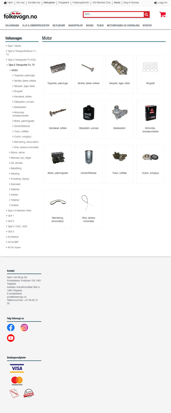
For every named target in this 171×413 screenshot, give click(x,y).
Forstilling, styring (20, 179)
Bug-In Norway (131, 3)
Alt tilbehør (13, 237)
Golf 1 (11, 216)
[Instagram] (27, 328)
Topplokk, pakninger (24, 76)
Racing (89, 26)
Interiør (14, 195)
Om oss (21, 3)
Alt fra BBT (13, 242)
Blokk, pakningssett (24, 121)
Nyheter (147, 26)
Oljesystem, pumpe (24, 102)
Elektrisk (15, 189)
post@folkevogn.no (17, 297)
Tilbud (100, 26)
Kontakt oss (34, 3)
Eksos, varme (18, 153)
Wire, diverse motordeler (26, 147)
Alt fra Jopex (14, 248)
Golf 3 (11, 232)
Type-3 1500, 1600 (17, 227)
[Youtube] (13, 338)
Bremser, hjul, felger (21, 158)
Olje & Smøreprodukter (35, 26)
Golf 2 (11, 221)
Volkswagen (12, 26)
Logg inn (162, 3)
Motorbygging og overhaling (123, 26)
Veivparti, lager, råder (24, 86)
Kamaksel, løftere (23, 97)
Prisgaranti (63, 3)
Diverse (14, 205)
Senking (15, 174)
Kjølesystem (20, 107)
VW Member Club (102, 3)
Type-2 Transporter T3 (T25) (22, 60)
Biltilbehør (59, 26)
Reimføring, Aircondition (26, 142)
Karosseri (15, 184)
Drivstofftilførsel (22, 126)
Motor (15, 70)
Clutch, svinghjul (22, 137)
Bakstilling (16, 168)
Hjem (10, 3)
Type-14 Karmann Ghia (19, 211)
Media (117, 3)
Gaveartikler (75, 26)
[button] (161, 11)
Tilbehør (15, 200)
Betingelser (49, 3)
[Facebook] (13, 328)
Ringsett (18, 91)
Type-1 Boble (14, 46)
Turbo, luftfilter (21, 132)
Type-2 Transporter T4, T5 (22, 65)
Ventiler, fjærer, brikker (25, 81)
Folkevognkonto (81, 3)
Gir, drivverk (17, 163)
